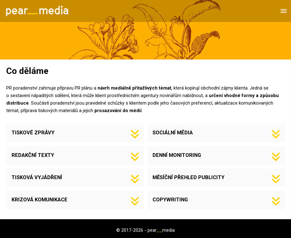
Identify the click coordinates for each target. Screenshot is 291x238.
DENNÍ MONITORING (177, 155)
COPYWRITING (170, 200)
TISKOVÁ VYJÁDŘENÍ (37, 177)
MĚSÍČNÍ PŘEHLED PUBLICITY (188, 177)
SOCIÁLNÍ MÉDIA (173, 133)
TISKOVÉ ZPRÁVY (33, 133)
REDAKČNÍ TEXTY (33, 155)
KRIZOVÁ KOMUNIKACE (40, 200)
